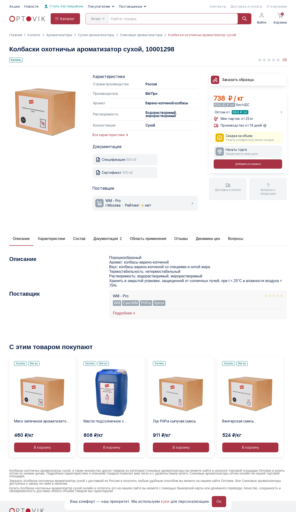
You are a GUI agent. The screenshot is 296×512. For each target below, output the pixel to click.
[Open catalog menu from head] (65, 18)
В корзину (42, 447)
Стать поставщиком (63, 6)
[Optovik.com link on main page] (27, 19)
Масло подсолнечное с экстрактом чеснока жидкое (108, 421)
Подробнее (122, 313)
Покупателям (101, 6)
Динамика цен (208, 239)
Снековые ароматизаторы (141, 35)
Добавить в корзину (248, 164)
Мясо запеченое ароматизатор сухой (41, 421)
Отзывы (181, 239)
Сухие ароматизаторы (96, 35)
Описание (21, 239)
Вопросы (235, 239)
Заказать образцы (238, 80)
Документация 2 (107, 239)
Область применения (148, 239)
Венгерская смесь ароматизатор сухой (240, 421)
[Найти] (242, 18)
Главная (15, 35)
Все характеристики (110, 135)
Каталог (34, 35)
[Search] (168, 18)
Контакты (218, 6)
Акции (14, 6)
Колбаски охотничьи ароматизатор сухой (202, 35)
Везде (98, 19)
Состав (79, 239)
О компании (277, 6)
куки (165, 501)
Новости (31, 6)
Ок (219, 501)
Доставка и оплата (246, 6)
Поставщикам (132, 6)
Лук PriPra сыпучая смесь (174, 421)
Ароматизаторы (59, 35)
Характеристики (51, 239)
